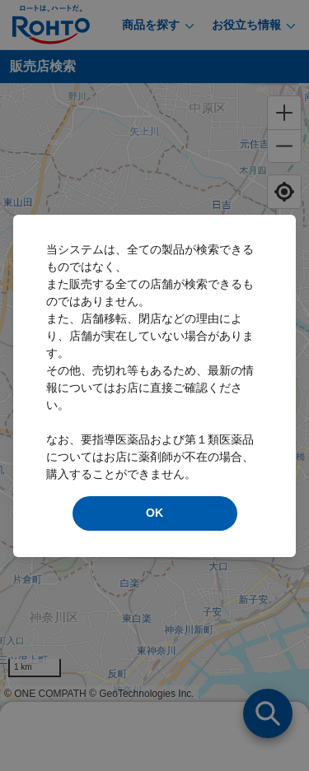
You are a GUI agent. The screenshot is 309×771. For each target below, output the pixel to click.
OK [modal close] (154, 512)
